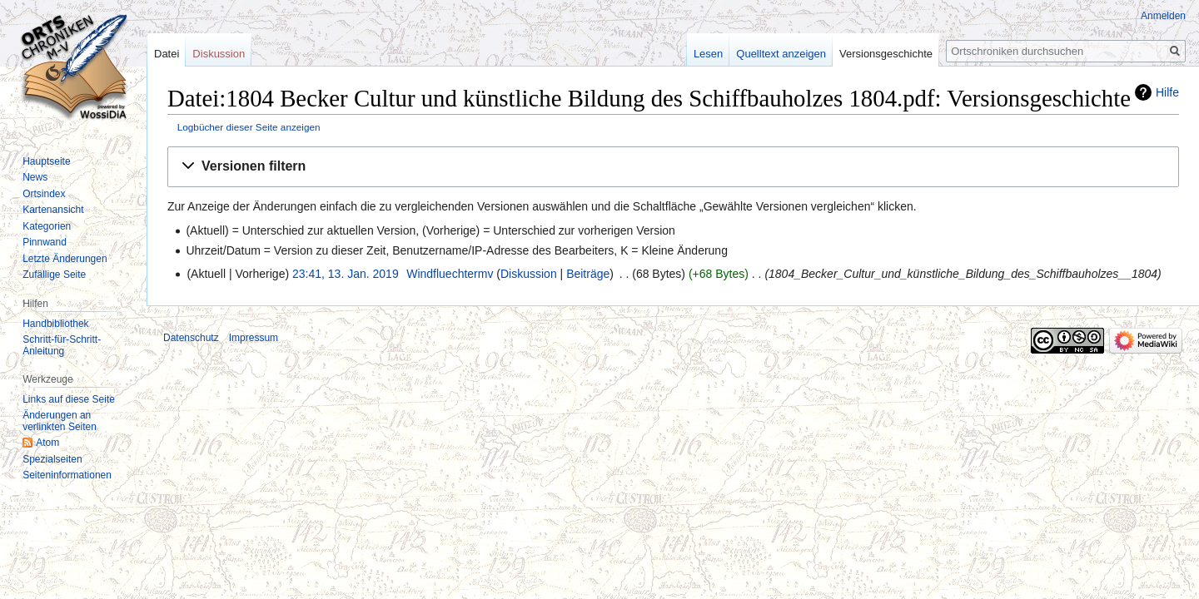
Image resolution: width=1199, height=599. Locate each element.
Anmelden (1163, 16)
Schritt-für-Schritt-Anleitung (61, 345)
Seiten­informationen (67, 475)
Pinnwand (44, 242)
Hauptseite (46, 161)
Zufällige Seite (54, 274)
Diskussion (528, 273)
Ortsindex (43, 194)
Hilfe (1167, 92)
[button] (673, 167)
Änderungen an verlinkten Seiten (59, 421)
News (34, 177)
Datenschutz (191, 338)
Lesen (708, 53)
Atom (47, 442)
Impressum (253, 338)
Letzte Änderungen (64, 259)
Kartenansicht (52, 209)
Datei (166, 53)
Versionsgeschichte (886, 53)
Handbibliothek (55, 323)
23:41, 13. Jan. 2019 (345, 273)
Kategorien (46, 226)
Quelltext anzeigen (781, 53)
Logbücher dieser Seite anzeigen (249, 126)
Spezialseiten (52, 459)
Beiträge (587, 273)
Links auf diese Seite (68, 399)
